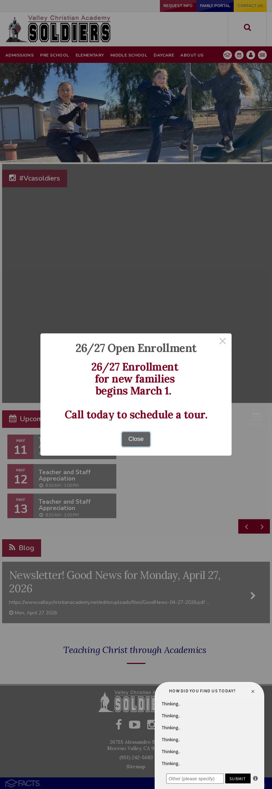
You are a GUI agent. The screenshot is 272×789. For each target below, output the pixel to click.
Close (135, 439)
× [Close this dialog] (222, 342)
